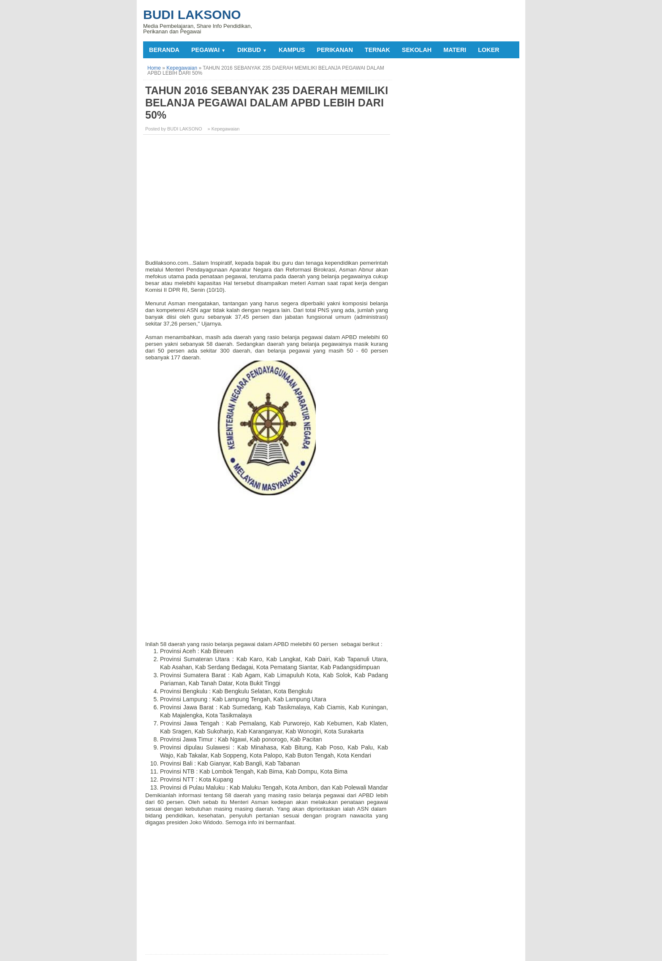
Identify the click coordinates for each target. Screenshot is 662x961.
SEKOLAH (416, 49)
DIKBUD (252, 49)
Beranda (164, 49)
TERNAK (377, 49)
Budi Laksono (192, 15)
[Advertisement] (267, 200)
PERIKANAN (335, 49)
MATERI (454, 49)
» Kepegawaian (224, 128)
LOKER (488, 49)
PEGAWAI (208, 49)
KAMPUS (292, 49)
